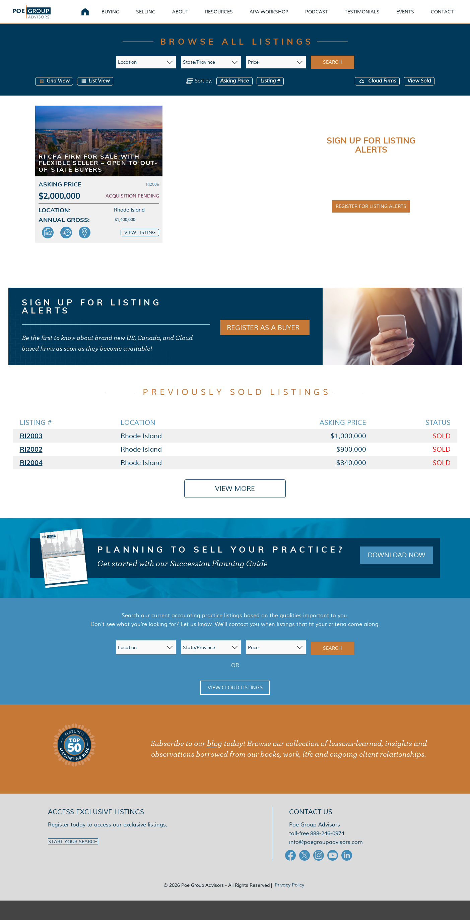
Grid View (54, 91)
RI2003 (31, 446)
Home (93, 17)
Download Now (394, 566)
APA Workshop (277, 16)
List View (95, 91)
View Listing (139, 242)
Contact (450, 16)
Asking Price (234, 91)
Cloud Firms (377, 91)
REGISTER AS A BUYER (263, 338)
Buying (118, 16)
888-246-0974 (327, 844)
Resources (227, 16)
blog (214, 754)
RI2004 (31, 473)
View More (235, 499)
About (188, 16)
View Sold (419, 91)
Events (413, 16)
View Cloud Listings (235, 698)
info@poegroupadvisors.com (326, 852)
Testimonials (370, 16)
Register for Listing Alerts (371, 216)
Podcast (324, 16)
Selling (153, 16)
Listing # (270, 91)
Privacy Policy (289, 895)
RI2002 (31, 459)
